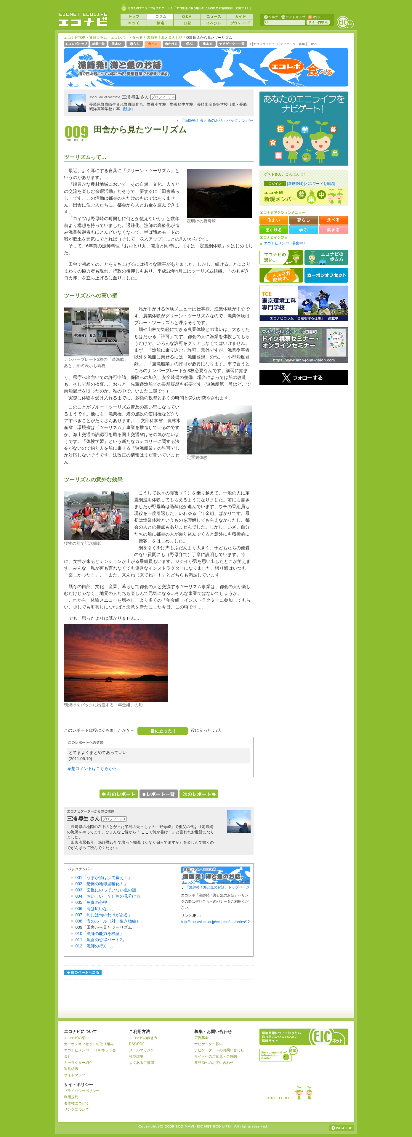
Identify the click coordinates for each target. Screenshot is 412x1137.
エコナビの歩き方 (326, 257)
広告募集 (201, 1038)
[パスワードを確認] (319, 184)
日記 (187, 23)
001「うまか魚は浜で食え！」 (104, 877)
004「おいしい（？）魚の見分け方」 (110, 896)
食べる (137, 38)
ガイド (240, 17)
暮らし (135, 44)
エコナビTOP (74, 38)
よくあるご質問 (141, 1063)
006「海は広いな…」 (96, 908)
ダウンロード (240, 23)
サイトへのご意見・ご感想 (215, 1056)
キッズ (134, 23)
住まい (117, 44)
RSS (314, 17)
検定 (160, 23)
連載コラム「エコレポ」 (108, 38)
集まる (208, 44)
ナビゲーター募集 (290, 44)
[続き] (128, 109)
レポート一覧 (159, 794)
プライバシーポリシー (82, 1091)
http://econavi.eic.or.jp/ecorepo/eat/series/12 (215, 922)
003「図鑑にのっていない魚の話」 (108, 890)
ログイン (275, 183)
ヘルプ (271, 17)
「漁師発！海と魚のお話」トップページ (217, 887)
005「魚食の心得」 (93, 902)
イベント (214, 23)
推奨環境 (136, 1056)
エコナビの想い (281, 257)
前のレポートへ (119, 794)
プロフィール (162, 97)
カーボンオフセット (326, 275)
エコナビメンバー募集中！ (285, 243)
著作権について (76, 1103)
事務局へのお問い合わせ (213, 1063)
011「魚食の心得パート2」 (101, 939)
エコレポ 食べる (301, 70)
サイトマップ (292, 17)
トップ (134, 17)
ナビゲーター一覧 (232, 44)
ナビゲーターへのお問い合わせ (219, 1050)
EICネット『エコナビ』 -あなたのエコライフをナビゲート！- (83, 19)
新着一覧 (99, 44)
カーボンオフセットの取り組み (89, 1044)
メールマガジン (141, 1050)
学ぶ (190, 44)
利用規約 (71, 1097)
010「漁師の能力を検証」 (100, 933)
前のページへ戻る (83, 973)
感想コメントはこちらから (92, 768)
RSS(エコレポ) (312, 44)
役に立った (162, 731)
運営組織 (71, 1069)
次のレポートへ (198, 794)
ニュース (214, 17)
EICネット (345, 22)
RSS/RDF (137, 1044)
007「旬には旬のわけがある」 (104, 914)
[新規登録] (295, 184)
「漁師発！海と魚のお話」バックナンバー (217, 120)
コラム (160, 17)
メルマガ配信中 (281, 275)
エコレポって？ (261, 44)
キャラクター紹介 (78, 1063)
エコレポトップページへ (76, 44)
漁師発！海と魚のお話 (164, 38)
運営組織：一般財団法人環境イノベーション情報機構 (279, 1053)
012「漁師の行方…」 (96, 946)
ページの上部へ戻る (341, 1128)
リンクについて (76, 1109)
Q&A (187, 17)
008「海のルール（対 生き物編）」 (110, 921)
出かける (172, 44)
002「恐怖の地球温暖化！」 (102, 883)
